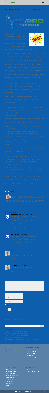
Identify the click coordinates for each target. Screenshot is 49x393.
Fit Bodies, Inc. (30, 377)
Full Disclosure (30, 361)
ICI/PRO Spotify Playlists (32, 363)
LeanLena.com (9, 385)
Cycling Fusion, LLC (31, 369)
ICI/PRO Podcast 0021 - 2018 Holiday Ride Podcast (16, 331)
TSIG (33, 391)
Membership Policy (31, 357)
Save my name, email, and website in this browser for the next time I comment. (24, 304)
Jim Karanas (9, 11)
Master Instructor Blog (24, 11)
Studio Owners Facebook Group (34, 379)
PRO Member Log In (31, 351)
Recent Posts (12, 191)
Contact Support (31, 359)
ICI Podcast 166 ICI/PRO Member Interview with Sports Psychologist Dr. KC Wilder (24, 339)
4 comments (33, 11)
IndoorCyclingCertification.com (34, 375)
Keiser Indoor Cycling (11, 373)
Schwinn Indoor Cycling (11, 371)
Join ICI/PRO (30, 349)
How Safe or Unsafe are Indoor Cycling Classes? (16, 333)
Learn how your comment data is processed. (33, 319)
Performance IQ (9, 381)
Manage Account (31, 353)
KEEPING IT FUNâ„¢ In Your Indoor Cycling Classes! (16, 335)
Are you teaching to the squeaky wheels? (14, 337)
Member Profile (30, 355)
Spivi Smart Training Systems (12, 375)
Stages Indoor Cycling (11, 369)
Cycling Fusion (9, 379)
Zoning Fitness (9, 383)
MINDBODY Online (10, 377)
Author (7, 191)
